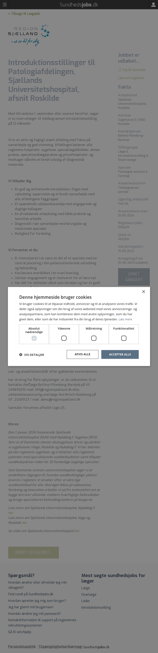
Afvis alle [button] (81, 354)
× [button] (143, 291)
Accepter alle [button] (119, 354)
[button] (31, 354)
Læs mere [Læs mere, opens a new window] (126, 319)
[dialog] (79, 326)
